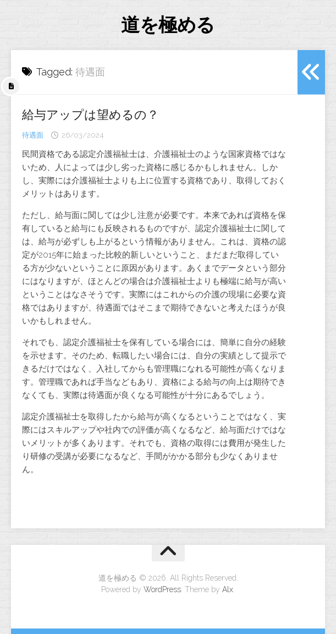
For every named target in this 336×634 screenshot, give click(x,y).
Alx (227, 589)
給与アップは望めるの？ (90, 114)
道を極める (168, 24)
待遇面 (32, 135)
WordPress (162, 589)
